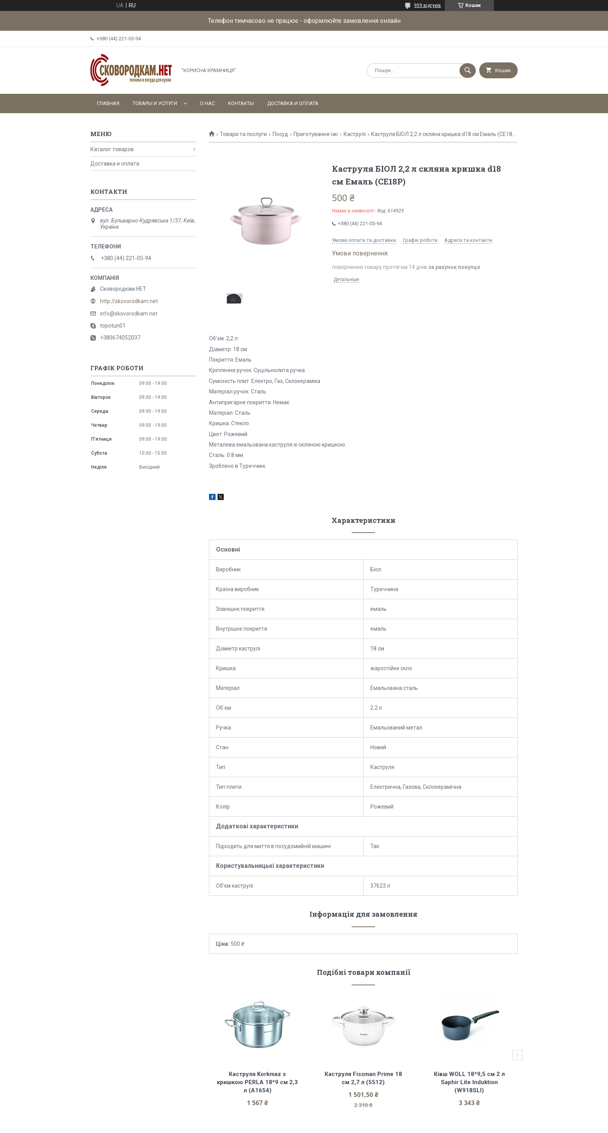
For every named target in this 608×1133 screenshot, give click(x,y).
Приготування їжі (316, 134)
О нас (207, 103)
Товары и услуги (155, 103)
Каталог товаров (112, 149)
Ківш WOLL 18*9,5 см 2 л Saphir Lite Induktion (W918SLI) (470, 1082)
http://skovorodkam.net (129, 301)
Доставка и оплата (292, 103)
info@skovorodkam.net (128, 313)
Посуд (280, 134)
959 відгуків (427, 5)
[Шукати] (467, 70)
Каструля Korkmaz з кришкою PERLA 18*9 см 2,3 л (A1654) (258, 1082)
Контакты (241, 103)
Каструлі (355, 134)
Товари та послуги (243, 134)
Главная (108, 103)
